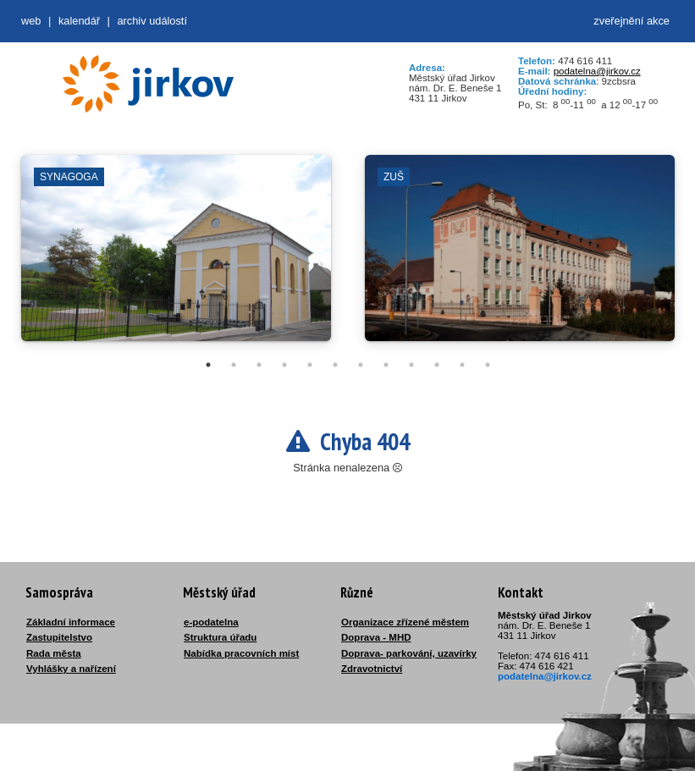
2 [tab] (233, 364)
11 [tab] (462, 364)
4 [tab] (284, 364)
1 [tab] (208, 364)
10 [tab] (436, 364)
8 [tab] (386, 364)
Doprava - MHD (376, 637)
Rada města (53, 653)
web (31, 20)
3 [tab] (259, 364)
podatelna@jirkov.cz (597, 71)
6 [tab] (335, 364)
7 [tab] (360, 364)
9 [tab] (411, 364)
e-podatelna (211, 622)
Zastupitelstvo (59, 637)
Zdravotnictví (371, 669)
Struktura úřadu (220, 637)
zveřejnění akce (631, 20)
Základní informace (70, 622)
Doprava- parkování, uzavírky (409, 653)
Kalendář (79, 20)
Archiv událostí (152, 20)
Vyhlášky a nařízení (71, 669)
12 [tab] (487, 364)
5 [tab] (309, 364)
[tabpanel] (176, 256)
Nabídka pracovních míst (241, 653)
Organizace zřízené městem (405, 622)
